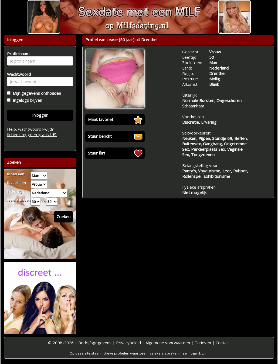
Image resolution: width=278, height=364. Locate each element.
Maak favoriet (100, 119)
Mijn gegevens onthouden (36, 93)
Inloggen (40, 115)
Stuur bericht (100, 136)
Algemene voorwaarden (167, 342)
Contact (223, 342)
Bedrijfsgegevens (94, 342)
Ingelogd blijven (26, 100)
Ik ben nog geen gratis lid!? (32, 134)
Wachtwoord (17, 74)
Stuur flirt (96, 153)
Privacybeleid (128, 342)
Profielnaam (17, 53)
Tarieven (203, 342)
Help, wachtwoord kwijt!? (30, 129)
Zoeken (63, 216)
